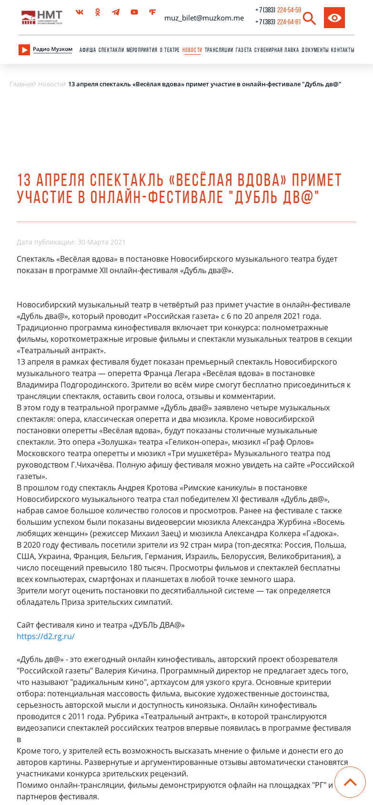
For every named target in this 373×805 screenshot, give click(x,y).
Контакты (342, 50)
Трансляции (219, 50)
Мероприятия (142, 50)
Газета (244, 50)
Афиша (88, 50)
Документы (315, 50)
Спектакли (111, 50)
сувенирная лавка (276, 50)
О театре (170, 50)
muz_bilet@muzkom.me (204, 17)
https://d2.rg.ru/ (46, 636)
